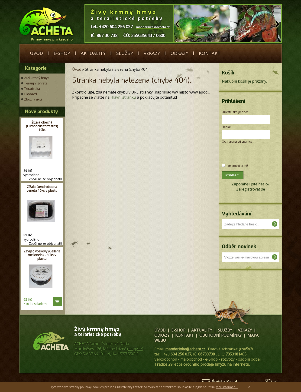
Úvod (36, 53)
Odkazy (179, 53)
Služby (124, 53)
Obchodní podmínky (220, 335)
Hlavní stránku (123, 97)
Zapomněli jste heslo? (250, 184)
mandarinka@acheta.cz (185, 349)
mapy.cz (135, 348)
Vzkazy (152, 53)
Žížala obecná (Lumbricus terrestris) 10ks (42, 126)
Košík (228, 72)
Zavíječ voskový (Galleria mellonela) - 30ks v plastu (41, 255)
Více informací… (227, 387)
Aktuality (93, 53)
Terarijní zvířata (36, 83)
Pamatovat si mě (237, 166)
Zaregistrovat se (250, 189)
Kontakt (209, 53)
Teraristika (32, 88)
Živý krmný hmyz (36, 78)
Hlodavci (30, 94)
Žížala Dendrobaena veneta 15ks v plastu (42, 188)
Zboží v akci (33, 99)
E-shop (62, 53)
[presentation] (246, 151)
